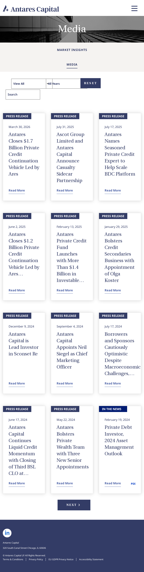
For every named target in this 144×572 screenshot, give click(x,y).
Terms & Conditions (13, 559)
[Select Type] (31, 84)
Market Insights (72, 50)
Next (74, 505)
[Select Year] (66, 84)
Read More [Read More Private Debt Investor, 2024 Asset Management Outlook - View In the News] (113, 483)
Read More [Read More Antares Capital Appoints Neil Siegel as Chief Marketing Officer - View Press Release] (65, 383)
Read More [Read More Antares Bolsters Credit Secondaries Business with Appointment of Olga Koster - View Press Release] (113, 290)
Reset (90, 83)
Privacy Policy (36, 559)
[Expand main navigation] (134, 8)
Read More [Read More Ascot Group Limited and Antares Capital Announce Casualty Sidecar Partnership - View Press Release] (65, 190)
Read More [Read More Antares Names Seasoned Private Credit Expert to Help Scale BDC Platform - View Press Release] (113, 190)
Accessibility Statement (91, 559)
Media (72, 64)
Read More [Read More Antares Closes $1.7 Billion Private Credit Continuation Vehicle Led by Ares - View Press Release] (17, 190)
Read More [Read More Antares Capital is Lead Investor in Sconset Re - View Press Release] (17, 383)
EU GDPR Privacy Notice (61, 559)
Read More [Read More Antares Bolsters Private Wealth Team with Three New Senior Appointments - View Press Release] (65, 483)
